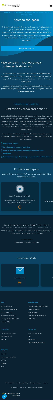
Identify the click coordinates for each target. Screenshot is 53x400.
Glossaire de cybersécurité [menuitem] (36, 342)
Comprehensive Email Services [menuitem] (38, 307)
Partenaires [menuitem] (5, 329)
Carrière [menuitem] (3, 360)
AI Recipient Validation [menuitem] (8, 316)
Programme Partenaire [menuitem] (8, 333)
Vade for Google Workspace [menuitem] (37, 316)
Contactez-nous (26, 48)
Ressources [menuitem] (32, 329)
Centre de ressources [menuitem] (35, 333)
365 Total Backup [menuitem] (6, 313)
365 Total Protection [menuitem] (7, 307)
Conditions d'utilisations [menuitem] (18, 387)
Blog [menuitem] (29, 336)
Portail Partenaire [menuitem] (6, 336)
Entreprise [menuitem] (4, 349)
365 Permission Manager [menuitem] (9, 310)
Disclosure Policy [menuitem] (22, 383)
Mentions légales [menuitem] (35, 383)
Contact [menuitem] (3, 363)
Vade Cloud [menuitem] (31, 319)
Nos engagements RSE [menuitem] (8, 357)
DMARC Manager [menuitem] (33, 310)
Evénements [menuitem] (32, 339)
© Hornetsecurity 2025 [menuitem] (35, 387)
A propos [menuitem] (4, 353)
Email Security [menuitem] (33, 302)
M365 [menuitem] (3, 302)
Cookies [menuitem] (45, 383)
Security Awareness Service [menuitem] (10, 319)
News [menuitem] (3, 366)
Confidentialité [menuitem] (10, 383)
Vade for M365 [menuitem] (5, 322)
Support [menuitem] (3, 339)
